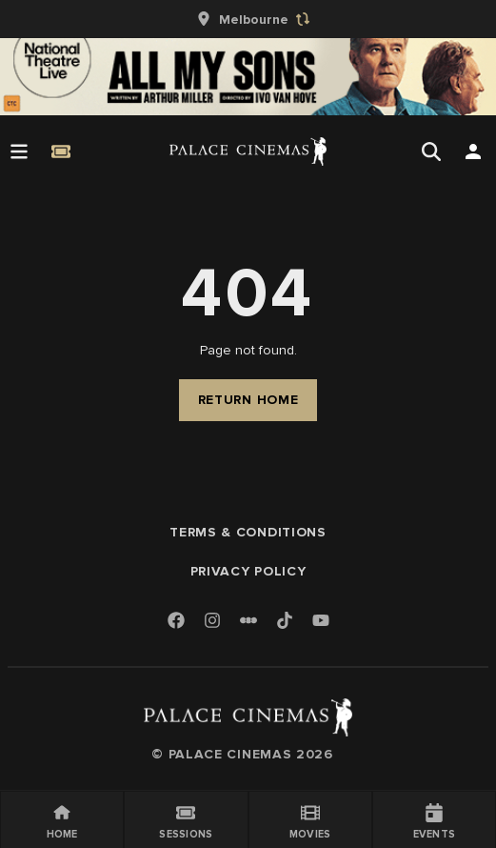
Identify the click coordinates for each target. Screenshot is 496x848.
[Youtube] (320, 622)
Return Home (248, 400)
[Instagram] (212, 622)
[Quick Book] (61, 151)
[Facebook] (176, 622)
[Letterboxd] (248, 620)
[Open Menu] (19, 151)
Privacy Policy (248, 571)
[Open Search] (431, 151)
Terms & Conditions (248, 532)
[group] (248, 19)
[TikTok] (284, 620)
